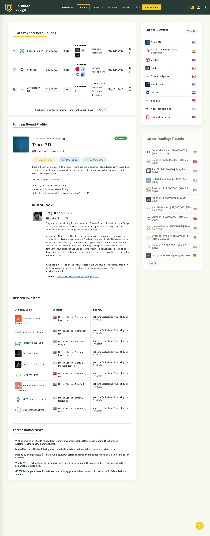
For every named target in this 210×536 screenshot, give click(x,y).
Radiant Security (160, 116)
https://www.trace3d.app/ (56, 189)
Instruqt (156, 92)
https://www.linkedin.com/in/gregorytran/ (78, 276)
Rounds (83, 7)
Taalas (155, 68)
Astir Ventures (30, 353)
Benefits (126, 7)
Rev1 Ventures (30, 374)
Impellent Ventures (33, 332)
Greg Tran (52, 212)
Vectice (155, 59)
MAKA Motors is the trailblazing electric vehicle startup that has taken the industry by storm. (65, 449)
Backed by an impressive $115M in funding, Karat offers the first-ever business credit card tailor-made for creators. (72, 456)
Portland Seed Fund (33, 342)
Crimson (32, 69)
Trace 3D (41, 144)
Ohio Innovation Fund (33, 409)
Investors (98, 7)
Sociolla (155, 100)
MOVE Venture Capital (34, 399)
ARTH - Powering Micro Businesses (164, 51)
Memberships (151, 7)
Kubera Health (35, 50)
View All (102, 109)
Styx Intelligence (160, 76)
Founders (112, 7)
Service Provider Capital (35, 364)
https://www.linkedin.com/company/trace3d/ (66, 193)
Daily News (67, 7)
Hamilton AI (158, 84)
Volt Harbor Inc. (33, 89)
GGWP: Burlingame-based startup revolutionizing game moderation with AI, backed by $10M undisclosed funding (71, 472)
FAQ (138, 7)
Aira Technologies (161, 108)
